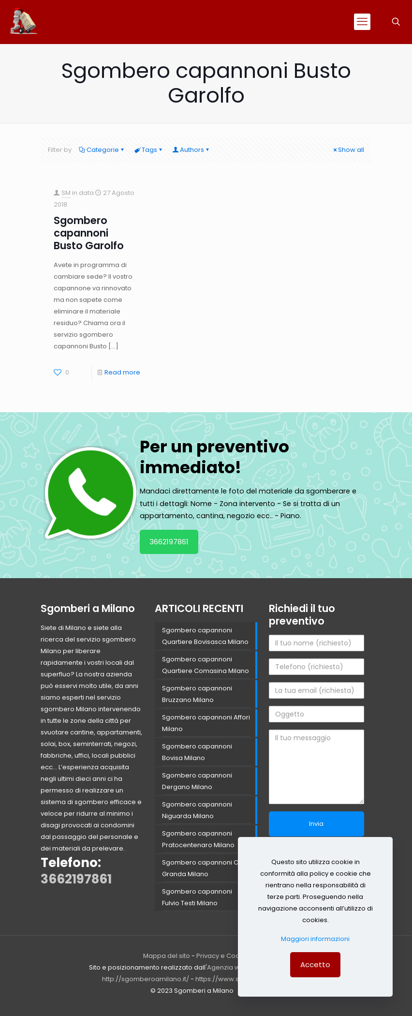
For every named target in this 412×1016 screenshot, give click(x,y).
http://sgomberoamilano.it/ (145, 979)
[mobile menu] (362, 22)
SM (66, 192)
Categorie (102, 149)
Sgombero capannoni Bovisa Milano (197, 752)
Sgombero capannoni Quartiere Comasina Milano (205, 665)
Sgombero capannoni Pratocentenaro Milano (198, 839)
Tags (148, 149)
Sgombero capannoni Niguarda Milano (197, 810)
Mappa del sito (166, 955)
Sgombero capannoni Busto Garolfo (89, 233)
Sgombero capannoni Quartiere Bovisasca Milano (205, 636)
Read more (122, 372)
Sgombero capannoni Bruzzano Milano (197, 694)
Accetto (315, 964)
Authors (191, 149)
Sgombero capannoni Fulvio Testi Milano (197, 897)
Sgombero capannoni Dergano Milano (197, 781)
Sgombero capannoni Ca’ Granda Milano (203, 868)
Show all (348, 149)
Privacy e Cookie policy (232, 955)
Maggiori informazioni (315, 938)
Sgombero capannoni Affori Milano (206, 723)
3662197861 (169, 542)
